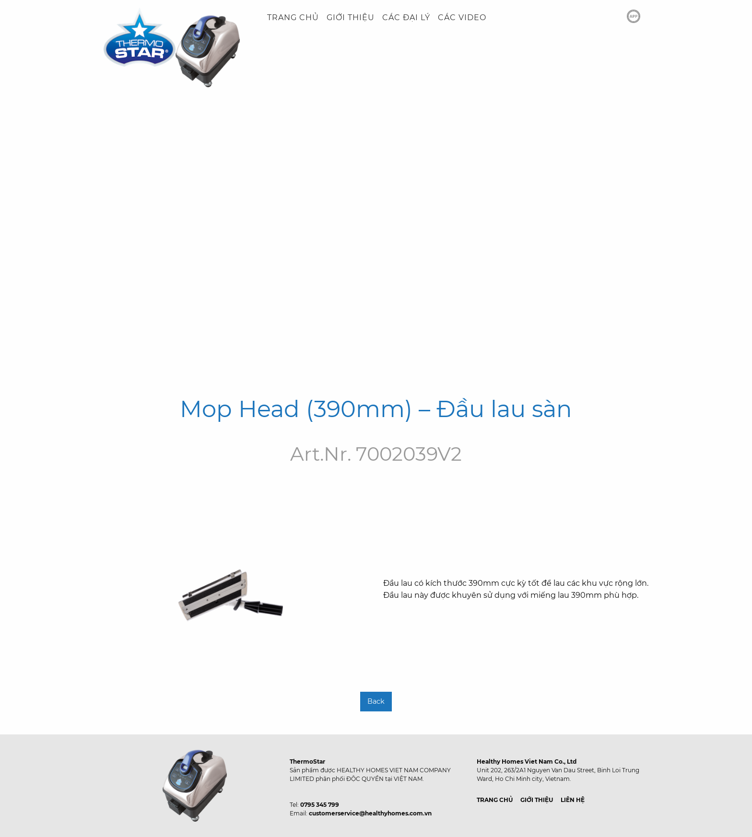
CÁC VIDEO (462, 17)
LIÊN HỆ (573, 799)
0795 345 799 (319, 804)
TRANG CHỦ (293, 17)
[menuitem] (293, 18)
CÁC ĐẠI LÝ (406, 17)
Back (376, 701)
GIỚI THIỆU (351, 17)
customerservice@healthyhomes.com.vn (370, 813)
